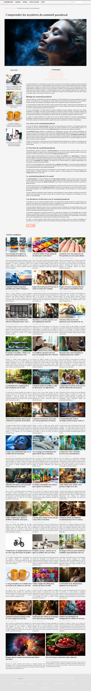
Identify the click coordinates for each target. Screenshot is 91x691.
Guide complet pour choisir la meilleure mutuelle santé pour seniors (16, 519)
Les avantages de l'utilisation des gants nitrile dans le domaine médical (44, 453)
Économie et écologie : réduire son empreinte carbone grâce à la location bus (18, 354)
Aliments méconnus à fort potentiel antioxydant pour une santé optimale (18, 486)
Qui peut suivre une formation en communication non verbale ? (71, 354)
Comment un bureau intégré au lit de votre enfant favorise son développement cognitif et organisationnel (18, 619)
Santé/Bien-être (8, 2)
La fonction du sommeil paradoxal (55, 75)
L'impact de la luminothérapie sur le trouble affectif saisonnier (18, 453)
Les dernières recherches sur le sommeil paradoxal (55, 79)
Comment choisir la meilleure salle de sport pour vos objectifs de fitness (44, 387)
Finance (25, 2)
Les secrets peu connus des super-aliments (61, 657)
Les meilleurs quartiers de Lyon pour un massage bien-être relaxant (45, 354)
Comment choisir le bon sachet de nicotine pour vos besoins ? (44, 255)
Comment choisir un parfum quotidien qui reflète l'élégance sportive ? (17, 289)
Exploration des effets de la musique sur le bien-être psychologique (45, 617)
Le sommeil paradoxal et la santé (56, 77)
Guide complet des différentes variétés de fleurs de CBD (43, 584)
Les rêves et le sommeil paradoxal (56, 73)
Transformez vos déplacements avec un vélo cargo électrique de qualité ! (19, 551)
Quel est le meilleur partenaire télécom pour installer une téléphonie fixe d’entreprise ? (14, 88)
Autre (43, 2)
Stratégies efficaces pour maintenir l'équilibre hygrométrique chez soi (72, 551)
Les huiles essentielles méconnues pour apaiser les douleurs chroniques (44, 486)
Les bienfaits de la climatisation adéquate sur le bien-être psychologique (70, 585)
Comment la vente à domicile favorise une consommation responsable (69, 453)
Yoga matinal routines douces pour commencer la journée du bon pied (18, 420)
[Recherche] (77, 2)
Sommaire (56, 70)
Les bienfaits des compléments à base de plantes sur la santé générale (17, 387)
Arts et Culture (34, 2)
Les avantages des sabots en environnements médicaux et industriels (16, 256)
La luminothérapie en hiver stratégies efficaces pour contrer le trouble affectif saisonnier (72, 420)
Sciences (17, 2)
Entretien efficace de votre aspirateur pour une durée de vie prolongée (71, 321)
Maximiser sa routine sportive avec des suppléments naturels (45, 321)
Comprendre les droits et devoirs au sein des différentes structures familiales (72, 387)
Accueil (6, 8)
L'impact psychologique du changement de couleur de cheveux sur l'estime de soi (71, 618)
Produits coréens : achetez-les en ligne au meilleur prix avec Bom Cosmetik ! (44, 552)
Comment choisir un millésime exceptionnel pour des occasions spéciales (70, 519)
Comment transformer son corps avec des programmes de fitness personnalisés (44, 420)
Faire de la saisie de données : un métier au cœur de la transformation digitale (14, 144)
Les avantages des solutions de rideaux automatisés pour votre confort (17, 321)
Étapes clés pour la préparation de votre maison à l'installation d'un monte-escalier (71, 289)
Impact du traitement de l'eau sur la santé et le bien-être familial (45, 288)
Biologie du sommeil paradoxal (56, 72)
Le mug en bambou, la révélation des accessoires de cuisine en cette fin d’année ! (14, 125)
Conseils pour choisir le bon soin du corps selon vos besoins (45, 518)
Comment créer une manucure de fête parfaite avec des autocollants (71, 255)
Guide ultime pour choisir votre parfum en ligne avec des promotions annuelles (70, 486)
